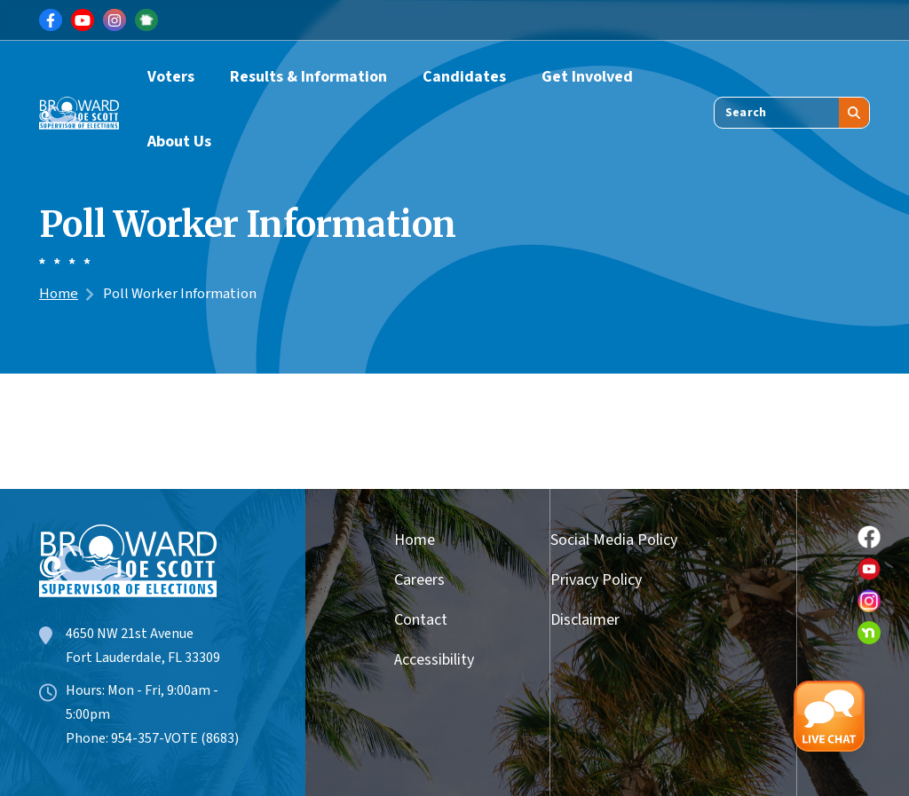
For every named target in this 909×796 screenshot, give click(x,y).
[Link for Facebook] (50, 20)
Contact (420, 620)
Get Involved (587, 77)
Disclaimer (585, 620)
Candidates (464, 77)
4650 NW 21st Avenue (130, 633)
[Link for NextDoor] (146, 20)
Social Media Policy (613, 540)
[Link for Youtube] (82, 20)
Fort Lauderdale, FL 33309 (143, 657)
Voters (170, 77)
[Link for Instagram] (114, 20)
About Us (179, 141)
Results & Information (308, 77)
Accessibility (427, 660)
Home (58, 293)
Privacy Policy (596, 580)
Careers (419, 580)
